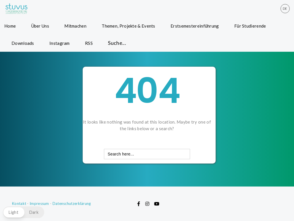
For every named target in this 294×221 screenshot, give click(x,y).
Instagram (59, 43)
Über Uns (40, 25)
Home (10, 25)
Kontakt (19, 203)
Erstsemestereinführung (195, 25)
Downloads (22, 43)
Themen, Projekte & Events (128, 25)
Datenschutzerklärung (72, 203)
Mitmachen (75, 25)
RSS (89, 43)
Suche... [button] (117, 43)
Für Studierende (250, 25)
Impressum (39, 203)
